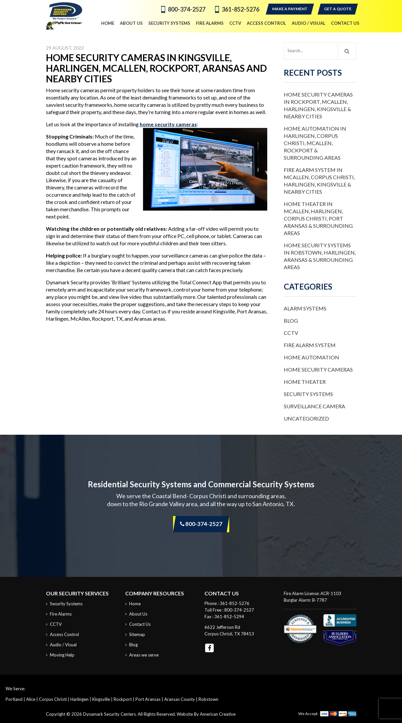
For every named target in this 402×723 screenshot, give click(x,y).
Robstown (208, 699)
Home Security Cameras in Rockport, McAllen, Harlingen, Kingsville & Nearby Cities (318, 105)
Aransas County (179, 699)
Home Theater (305, 382)
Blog (291, 320)
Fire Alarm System (310, 345)
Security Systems (308, 394)
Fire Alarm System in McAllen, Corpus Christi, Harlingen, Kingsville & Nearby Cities (319, 181)
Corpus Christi (53, 699)
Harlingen (79, 699)
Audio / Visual (63, 644)
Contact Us (140, 624)
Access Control (64, 634)
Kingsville (101, 699)
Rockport (123, 699)
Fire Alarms (61, 614)
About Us (138, 614)
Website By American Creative (206, 714)
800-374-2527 (186, 9)
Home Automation (311, 357)
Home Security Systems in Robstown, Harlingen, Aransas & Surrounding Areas (320, 256)
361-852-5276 (240, 9)
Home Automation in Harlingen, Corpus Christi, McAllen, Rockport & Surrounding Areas (315, 143)
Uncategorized (306, 418)
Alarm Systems (305, 308)
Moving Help (62, 655)
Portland (14, 699)
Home (135, 603)
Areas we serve (144, 655)
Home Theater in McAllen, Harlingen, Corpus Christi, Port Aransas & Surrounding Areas (318, 218)
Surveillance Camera (314, 406)
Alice (30, 699)
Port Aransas (148, 699)
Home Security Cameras (318, 369)
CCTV (291, 333)
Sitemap (137, 634)
